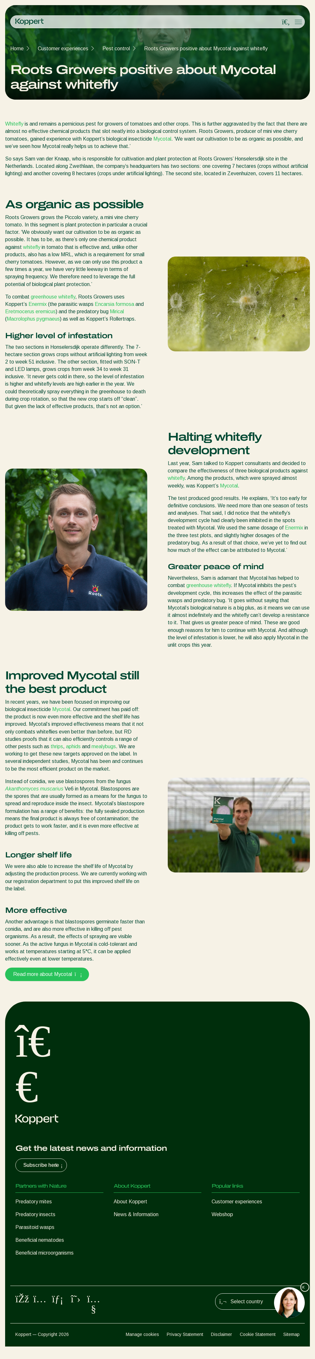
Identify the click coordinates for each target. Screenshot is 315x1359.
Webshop (222, 1214)
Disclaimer (221, 1346)
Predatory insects (35, 1214)
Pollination (26, 1278)
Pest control (116, 48)
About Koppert (130, 1201)
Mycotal (162, 139)
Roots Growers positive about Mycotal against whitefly (206, 48)
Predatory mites (33, 1201)
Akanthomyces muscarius (34, 788)
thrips (57, 746)
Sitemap (291, 1346)
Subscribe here (43, 1165)
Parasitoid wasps (34, 1227)
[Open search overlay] (285, 22)
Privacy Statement (185, 1346)
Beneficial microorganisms (44, 1253)
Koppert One (226, 1227)
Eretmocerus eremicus (30, 311)
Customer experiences (63, 48)
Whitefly (14, 124)
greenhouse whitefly (53, 296)
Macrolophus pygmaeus (33, 319)
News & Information (136, 1214)
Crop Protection (33, 1265)
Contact (123, 1227)
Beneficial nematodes (39, 1240)
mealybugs (104, 746)
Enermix (37, 304)
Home (17, 48)
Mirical (117, 311)
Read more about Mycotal (47, 974)
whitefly (31, 247)
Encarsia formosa (114, 304)
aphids (73, 746)
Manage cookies (142, 1346)
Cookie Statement (258, 1346)
